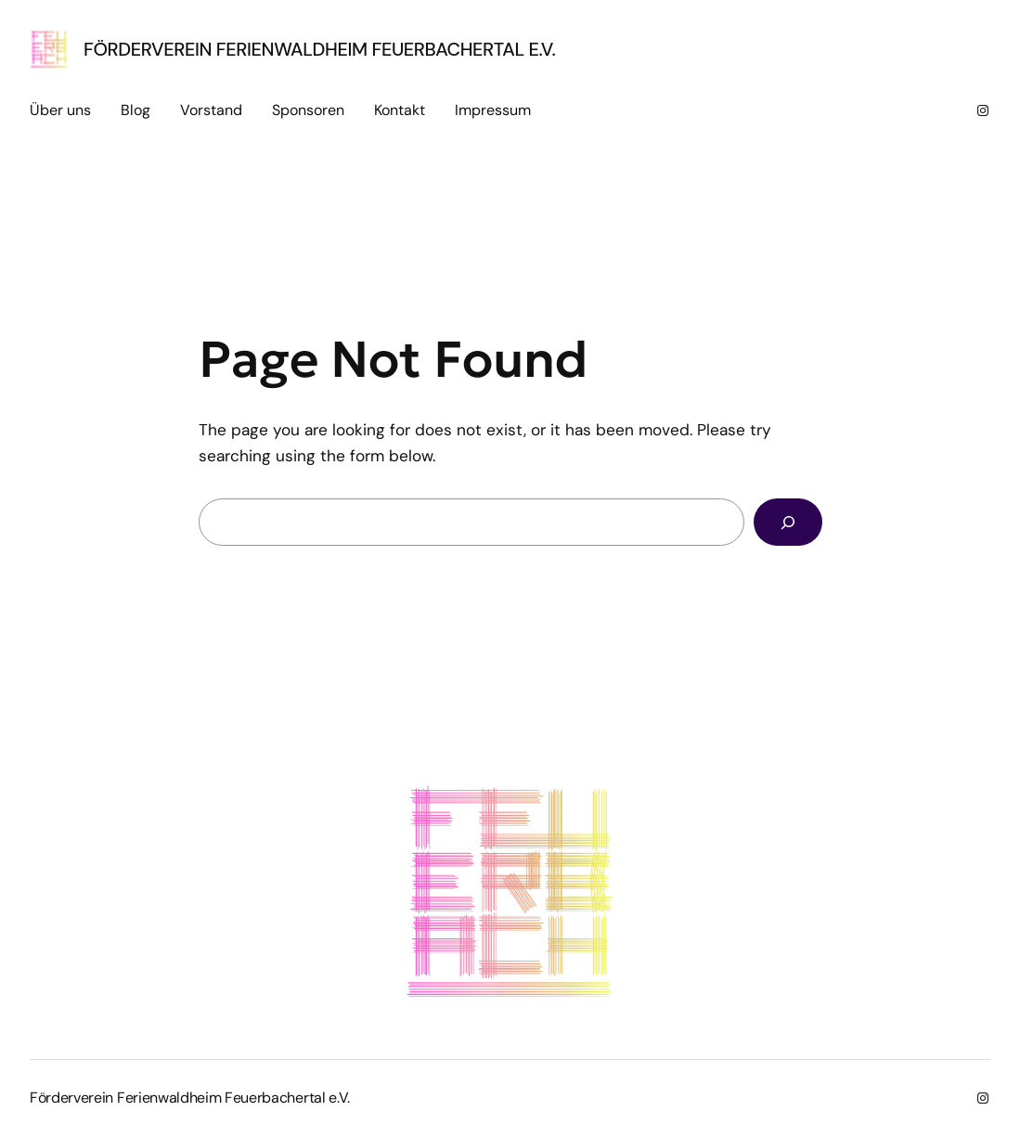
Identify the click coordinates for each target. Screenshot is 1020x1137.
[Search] (788, 522)
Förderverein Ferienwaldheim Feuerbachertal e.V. (319, 49)
